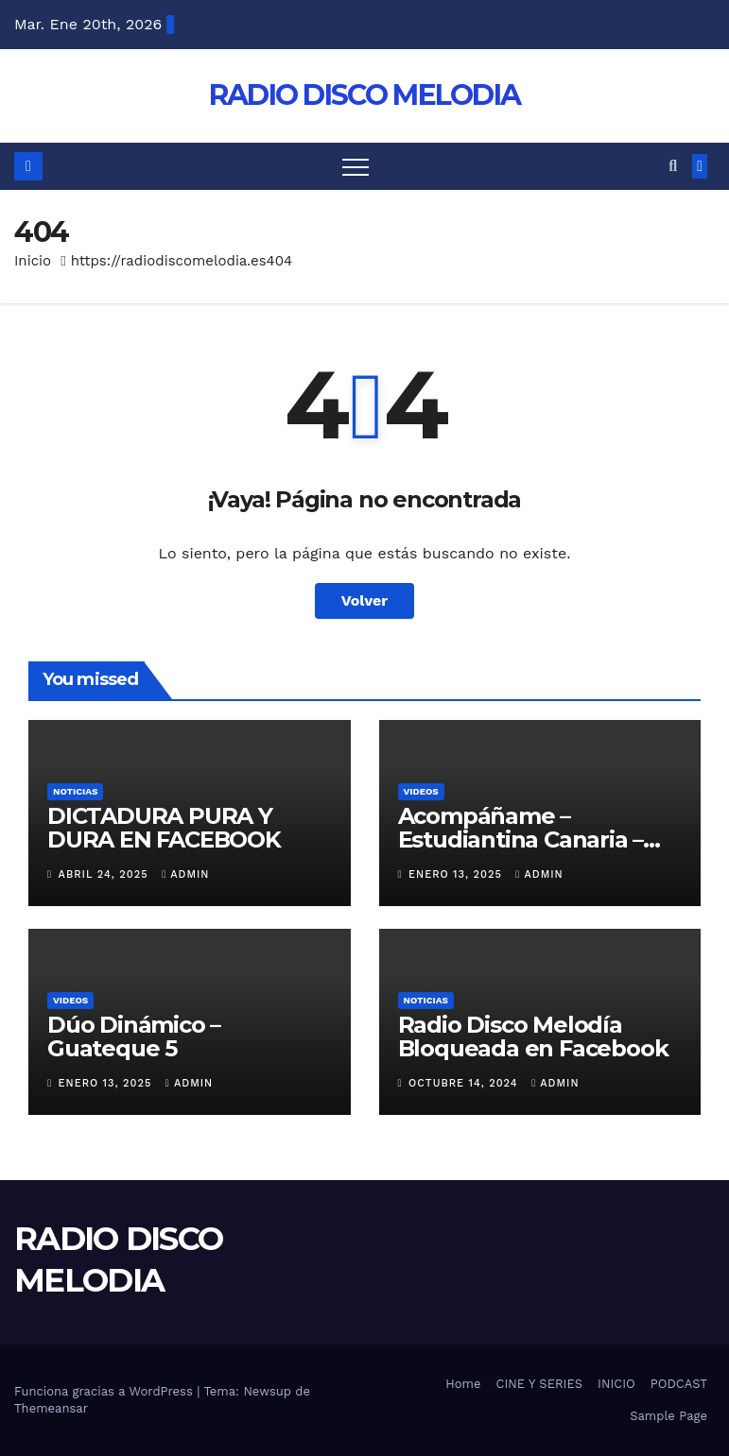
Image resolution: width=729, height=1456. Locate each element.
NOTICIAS (75, 791)
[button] (672, 166)
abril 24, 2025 (106, 874)
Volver (365, 600)
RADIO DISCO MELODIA (365, 94)
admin (185, 874)
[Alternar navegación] (355, 166)
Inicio (32, 260)
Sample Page (668, 1416)
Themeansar (51, 1408)
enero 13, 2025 (457, 874)
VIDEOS (421, 791)
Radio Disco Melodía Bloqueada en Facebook (533, 1036)
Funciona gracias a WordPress (105, 1391)
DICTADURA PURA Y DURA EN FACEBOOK (164, 827)
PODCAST (679, 1384)
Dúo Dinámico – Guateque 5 (133, 1036)
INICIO (616, 1384)
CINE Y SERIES (538, 1384)
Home (462, 1384)
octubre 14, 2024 (465, 1083)
